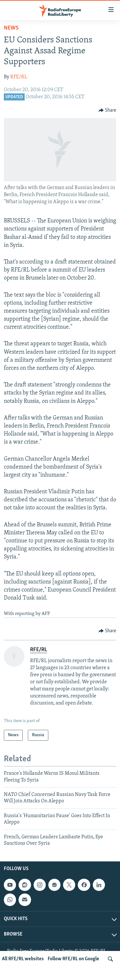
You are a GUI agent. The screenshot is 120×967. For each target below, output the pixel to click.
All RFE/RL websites (23, 959)
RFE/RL (18, 77)
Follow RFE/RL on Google (73, 959)
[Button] (107, 110)
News (11, 28)
